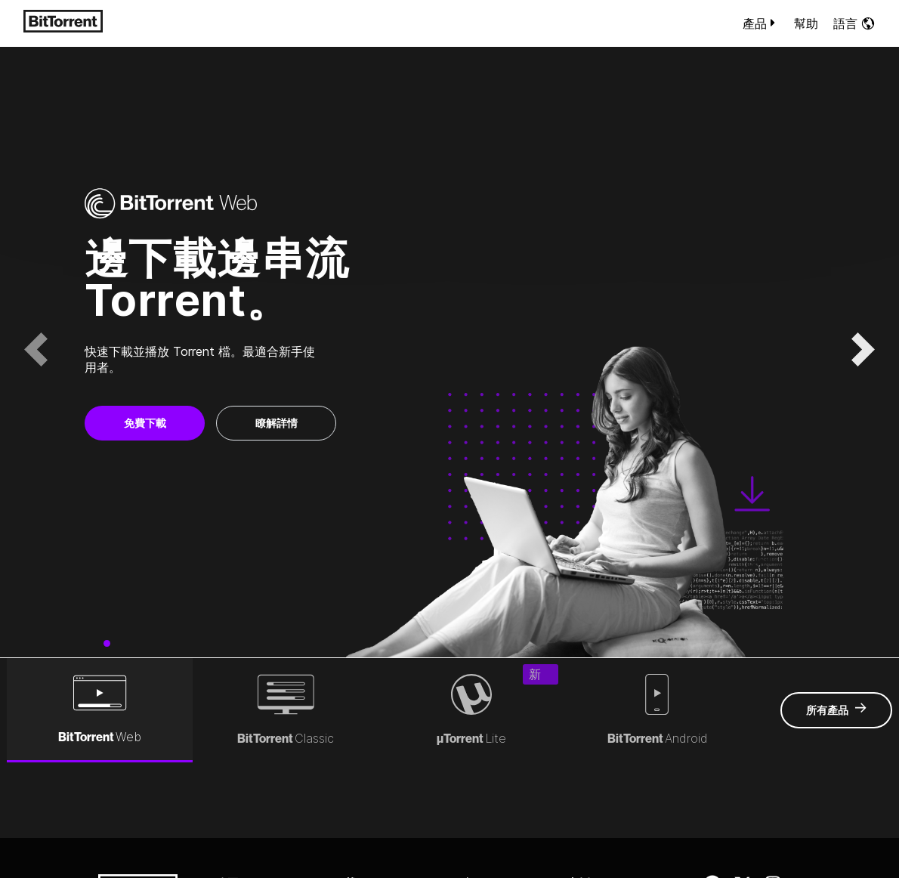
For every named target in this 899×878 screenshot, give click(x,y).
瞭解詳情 (276, 422)
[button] (36, 349)
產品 (761, 23)
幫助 (806, 23)
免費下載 (145, 422)
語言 (854, 23)
